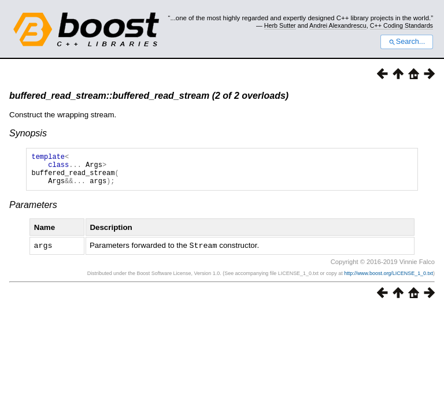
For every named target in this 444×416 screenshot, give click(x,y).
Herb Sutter (280, 25)
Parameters (33, 212)
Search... (406, 42)
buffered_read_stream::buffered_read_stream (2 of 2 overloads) (148, 96)
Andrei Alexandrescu (338, 25)
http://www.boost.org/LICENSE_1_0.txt (388, 280)
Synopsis (28, 133)
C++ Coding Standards (401, 25)
